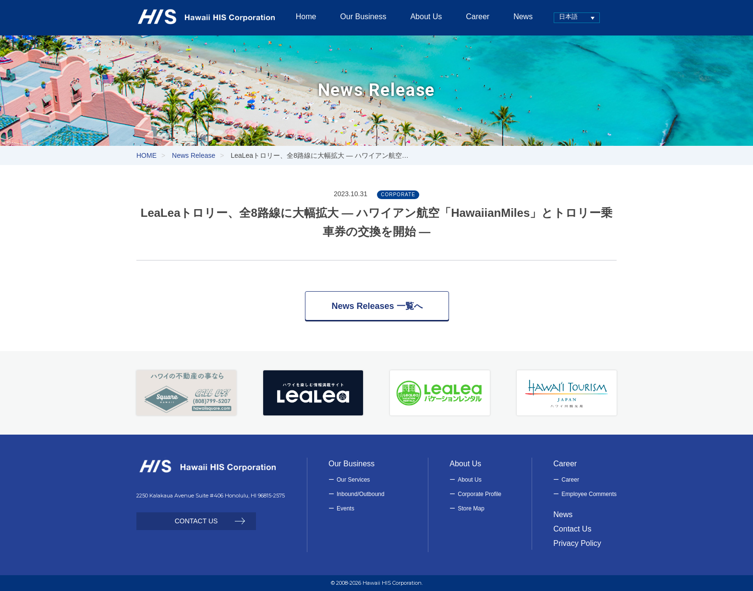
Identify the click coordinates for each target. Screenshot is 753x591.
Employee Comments (589, 494)
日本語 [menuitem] (561, 16)
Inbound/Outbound (360, 494)
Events (345, 508)
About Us (469, 479)
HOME (146, 155)
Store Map (471, 508)
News (562, 514)
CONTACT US (196, 521)
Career (570, 479)
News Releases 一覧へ (376, 306)
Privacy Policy (577, 543)
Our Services (353, 479)
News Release (193, 155)
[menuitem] (570, 17)
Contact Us (572, 529)
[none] (570, 17)
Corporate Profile (479, 494)
